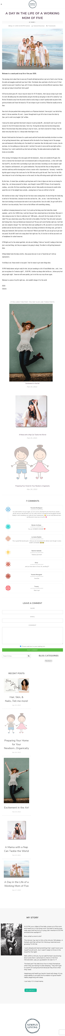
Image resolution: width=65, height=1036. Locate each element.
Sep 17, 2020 (16, 890)
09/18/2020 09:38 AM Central (36, 538)
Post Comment (32, 650)
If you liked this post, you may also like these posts (32, 302)
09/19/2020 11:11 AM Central (37, 509)
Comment (32, 625)
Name (32, 608)
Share (32, 22)
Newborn (48, 661)
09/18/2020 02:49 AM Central (36, 576)
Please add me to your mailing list (33, 646)
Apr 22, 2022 (16, 705)
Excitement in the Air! (33, 383)
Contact (30, 990)
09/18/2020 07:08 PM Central (36, 527)
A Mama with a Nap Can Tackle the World (32, 435)
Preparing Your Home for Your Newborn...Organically (32, 486)
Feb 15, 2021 (32, 438)
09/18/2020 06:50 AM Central (36, 564)
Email (32, 617)
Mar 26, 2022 (32, 489)
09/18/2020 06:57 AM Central (36, 552)
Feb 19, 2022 (32, 387)
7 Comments (51, 26)
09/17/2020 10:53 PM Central (36, 588)
